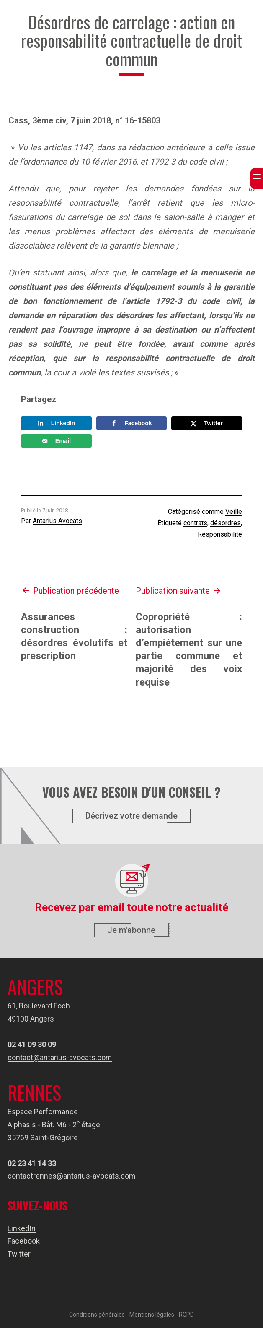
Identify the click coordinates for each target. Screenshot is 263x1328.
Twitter (19, 1253)
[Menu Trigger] (256, 178)
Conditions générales (97, 1314)
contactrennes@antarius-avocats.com (72, 1175)
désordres (225, 523)
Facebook (24, 1240)
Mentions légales (151, 1314)
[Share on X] (206, 423)
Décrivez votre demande (131, 816)
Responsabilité (220, 534)
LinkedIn (22, 1228)
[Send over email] (56, 441)
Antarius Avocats (57, 521)
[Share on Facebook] (131, 423)
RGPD (186, 1314)
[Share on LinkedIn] (56, 423)
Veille (233, 512)
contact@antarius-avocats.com (60, 1057)
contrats (195, 523)
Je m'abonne (131, 930)
